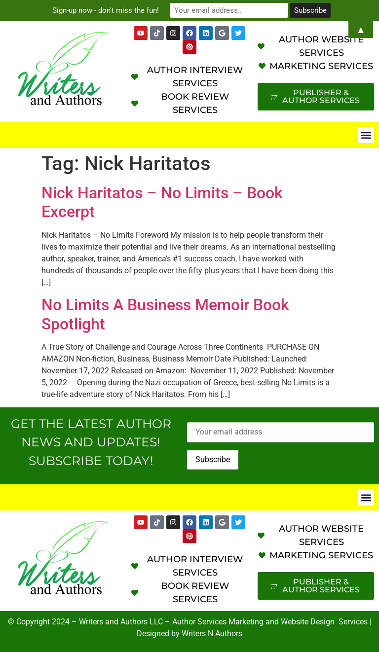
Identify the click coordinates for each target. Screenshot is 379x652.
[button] (366, 135)
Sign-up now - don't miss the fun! (105, 10)
